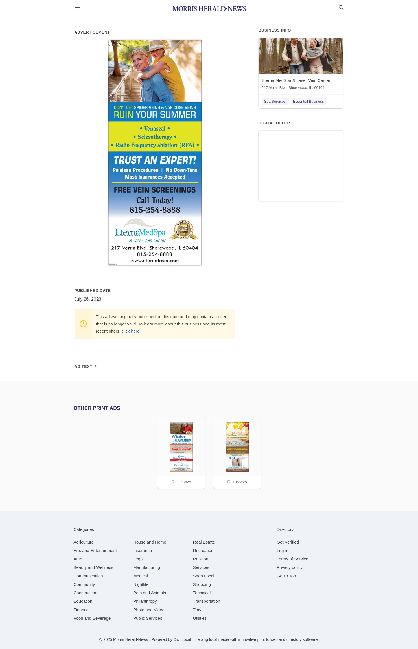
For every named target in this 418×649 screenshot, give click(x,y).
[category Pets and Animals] (149, 592)
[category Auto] (78, 558)
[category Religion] (200, 558)
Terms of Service (292, 558)
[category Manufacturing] (146, 567)
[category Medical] (140, 575)
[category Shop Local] (203, 575)
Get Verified (288, 542)
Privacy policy (290, 567)
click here (130, 331)
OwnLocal (182, 639)
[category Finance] (81, 609)
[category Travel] (199, 609)
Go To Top (286, 575)
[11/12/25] (181, 452)
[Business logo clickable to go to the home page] (209, 8)
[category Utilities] (200, 618)
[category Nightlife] (140, 584)
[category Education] (83, 601)
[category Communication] (88, 575)
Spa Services (275, 101)
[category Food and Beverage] (92, 618)
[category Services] (201, 567)
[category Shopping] (202, 584)
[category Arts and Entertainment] (95, 550)
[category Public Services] (147, 618)
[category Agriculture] (84, 542)
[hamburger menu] (77, 7)
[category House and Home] (149, 542)
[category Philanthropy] (145, 601)
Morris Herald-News (131, 639)
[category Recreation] (203, 550)
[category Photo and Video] (149, 609)
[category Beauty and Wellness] (93, 567)
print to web (267, 639)
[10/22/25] (237, 452)
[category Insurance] (142, 550)
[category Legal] (138, 558)
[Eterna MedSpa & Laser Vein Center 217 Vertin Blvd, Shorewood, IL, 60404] (301, 65)
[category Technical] (202, 592)
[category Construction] (85, 592)
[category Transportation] (206, 601)
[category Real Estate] (204, 542)
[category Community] (84, 584)
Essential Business (308, 101)
